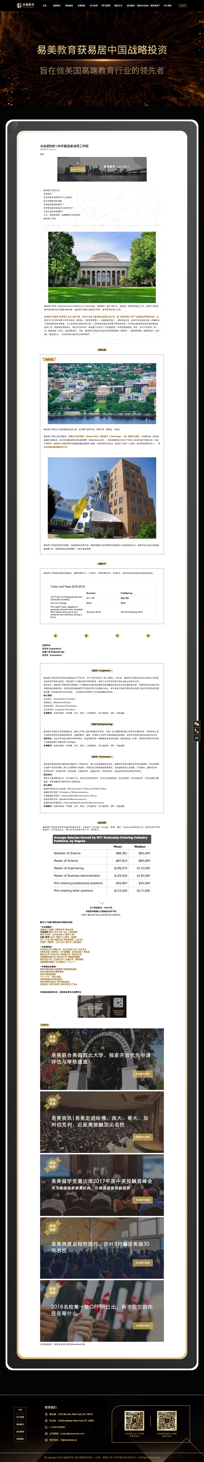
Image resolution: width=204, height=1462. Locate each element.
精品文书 (118, 5)
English (183, 5)
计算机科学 (59, 929)
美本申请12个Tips (69, 984)
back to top (197, 738)
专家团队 (81, 5)
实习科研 (94, 5)
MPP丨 (68, 934)
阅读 (59, 977)
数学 (51, 932)
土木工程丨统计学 (64, 942)
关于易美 (167, 5)
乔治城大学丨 (66, 954)
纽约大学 (55, 954)
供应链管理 (68, 939)
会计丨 (66, 932)
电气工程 (58, 932)
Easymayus (25, 5)
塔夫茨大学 (62, 957)
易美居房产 (155, 5)
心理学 (66, 937)
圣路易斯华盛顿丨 (48, 962)
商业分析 (69, 929)
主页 (45, 5)
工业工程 (49, 939)
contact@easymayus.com (72, 1434)
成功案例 (131, 5)
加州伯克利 (77, 952)
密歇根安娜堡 (74, 957)
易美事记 (57, 5)
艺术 (53, 937)
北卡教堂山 (61, 962)
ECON (47, 934)
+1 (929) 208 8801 (57, 1427)
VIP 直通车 (106, 5)
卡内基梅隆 (65, 952)
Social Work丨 (58, 934)
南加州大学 (77, 954)
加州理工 (55, 952)
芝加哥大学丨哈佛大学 (63, 959)
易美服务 (69, 5)
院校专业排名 (143, 5)
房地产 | (59, 937)
